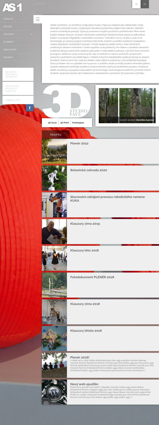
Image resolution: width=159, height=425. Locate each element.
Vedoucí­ (8, 19)
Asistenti (8, 34)
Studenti (8, 42)
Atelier (7, 26)
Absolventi (9, 49)
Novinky (8, 57)
